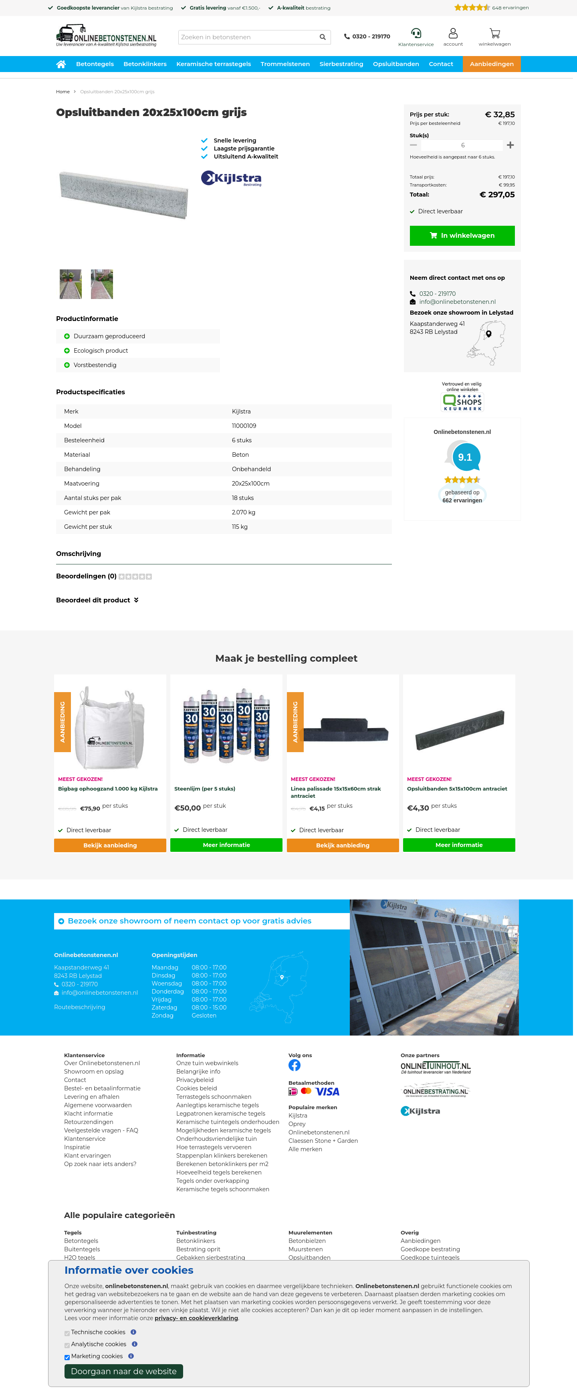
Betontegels (95, 64)
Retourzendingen (88, 1122)
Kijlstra (139, 8)
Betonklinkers (145, 64)
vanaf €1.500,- (225, 8)
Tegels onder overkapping (212, 1180)
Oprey (297, 1124)
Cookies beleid (196, 1088)
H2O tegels (79, 1257)
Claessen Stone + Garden (323, 1140)
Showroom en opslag (94, 1071)
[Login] (453, 38)
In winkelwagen (460, 235)
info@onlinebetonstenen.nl (454, 301)
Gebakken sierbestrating (210, 1257)
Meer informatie (226, 845)
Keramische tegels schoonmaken (223, 1189)
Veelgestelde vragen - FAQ (101, 1130)
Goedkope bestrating (430, 1249)
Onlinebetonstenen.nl (319, 1132)
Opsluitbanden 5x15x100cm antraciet (457, 788)
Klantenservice (84, 1138)
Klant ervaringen (87, 1155)
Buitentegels (82, 1249)
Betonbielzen (307, 1240)
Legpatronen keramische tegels (220, 1113)
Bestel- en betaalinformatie (102, 1088)
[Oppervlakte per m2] (460, 145)
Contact (441, 64)
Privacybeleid (195, 1080)
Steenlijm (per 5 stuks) (204, 788)
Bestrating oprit (198, 1249)
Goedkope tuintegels (430, 1257)
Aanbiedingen (492, 64)
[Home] (106, 32)
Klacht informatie (88, 1113)
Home (63, 91)
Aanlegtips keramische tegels (217, 1105)
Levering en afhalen (91, 1096)
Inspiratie (77, 1147)
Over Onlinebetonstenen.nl (102, 1063)
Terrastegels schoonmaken (214, 1096)
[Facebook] (294, 1064)
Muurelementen (310, 1232)
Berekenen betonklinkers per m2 (222, 1164)
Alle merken (305, 1149)
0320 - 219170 (367, 36)
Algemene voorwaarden (98, 1105)
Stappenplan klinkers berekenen (222, 1155)
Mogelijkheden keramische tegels (223, 1130)
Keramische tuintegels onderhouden (227, 1122)
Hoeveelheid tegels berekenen (219, 1172)
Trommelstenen (285, 64)
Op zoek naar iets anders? (100, 1164)
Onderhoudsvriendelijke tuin (216, 1138)
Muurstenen (305, 1249)
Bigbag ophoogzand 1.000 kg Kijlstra (108, 788)
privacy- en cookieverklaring (196, 1318)
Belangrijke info (198, 1071)
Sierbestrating (341, 64)
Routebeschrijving (79, 1007)
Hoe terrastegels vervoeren (214, 1147)
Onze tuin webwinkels (207, 1063)
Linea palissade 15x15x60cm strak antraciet (336, 792)
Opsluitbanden (396, 64)
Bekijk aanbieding (110, 845)
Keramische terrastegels (213, 64)
